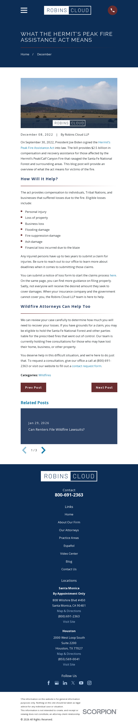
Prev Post (33, 387)
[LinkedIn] (65, 683)
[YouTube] (81, 683)
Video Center (69, 553)
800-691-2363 (69, 495)
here (113, 275)
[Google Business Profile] (57, 683)
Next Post (104, 387)
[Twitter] (73, 683)
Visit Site (69, 622)
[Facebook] (49, 683)
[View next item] (43, 450)
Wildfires (45, 375)
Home (69, 514)
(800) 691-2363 (69, 616)
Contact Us (69, 569)
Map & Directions (69, 611)
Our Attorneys (69, 530)
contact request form (86, 366)
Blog (69, 561)
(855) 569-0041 (69, 659)
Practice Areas (69, 538)
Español (69, 546)
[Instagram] (89, 683)
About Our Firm (69, 522)
